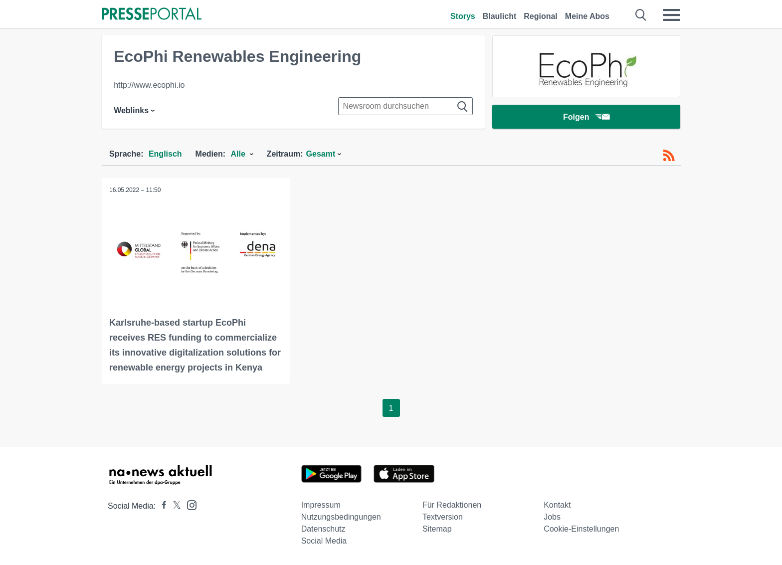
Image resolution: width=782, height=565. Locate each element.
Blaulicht (500, 16)
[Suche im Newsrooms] (405, 106)
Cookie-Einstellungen (581, 529)
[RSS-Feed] (668, 156)
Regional (541, 16)
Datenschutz (323, 529)
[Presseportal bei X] (174, 506)
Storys (462, 16)
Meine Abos (587, 16)
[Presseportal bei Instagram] (188, 504)
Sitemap (437, 529)
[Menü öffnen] (671, 15)
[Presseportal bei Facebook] (161, 506)
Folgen (586, 117)
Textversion (442, 517)
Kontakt (557, 505)
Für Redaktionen (451, 505)
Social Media (324, 541)
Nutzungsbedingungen (341, 517)
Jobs (552, 517)
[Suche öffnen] (641, 15)
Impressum (321, 505)
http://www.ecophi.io (149, 85)
